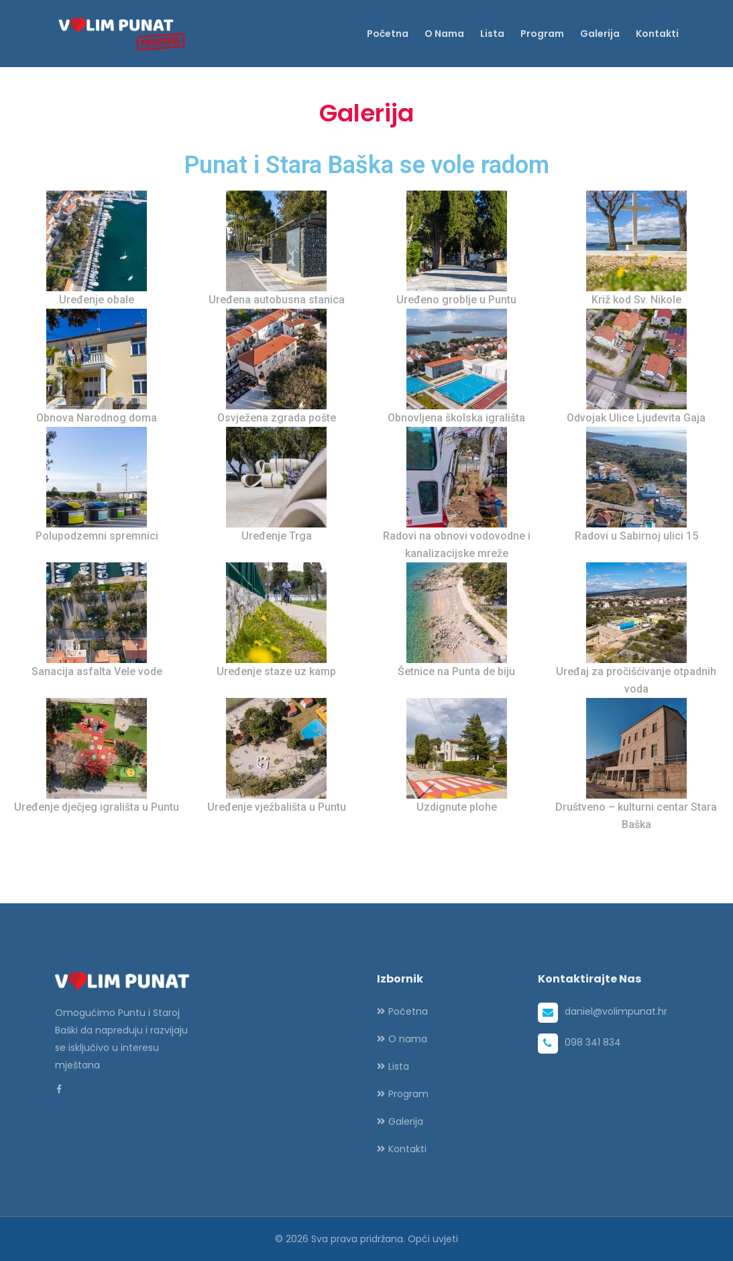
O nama (444, 33)
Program (542, 33)
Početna (387, 33)
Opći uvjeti (433, 1239)
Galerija (600, 33)
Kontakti (657, 33)
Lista (492, 33)
